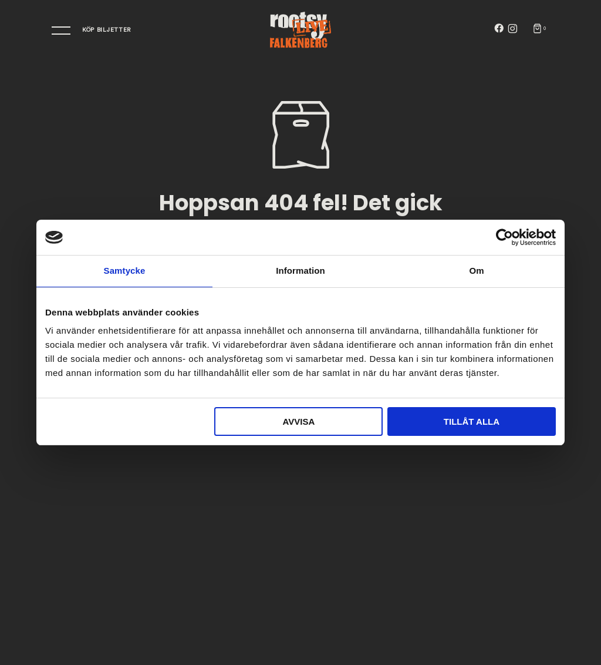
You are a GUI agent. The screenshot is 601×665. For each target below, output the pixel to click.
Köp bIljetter (106, 30)
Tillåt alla (471, 421)
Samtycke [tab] (125, 271)
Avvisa (298, 421)
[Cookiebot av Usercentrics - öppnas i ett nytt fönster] (504, 237)
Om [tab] (476, 271)
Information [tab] (300, 271)
